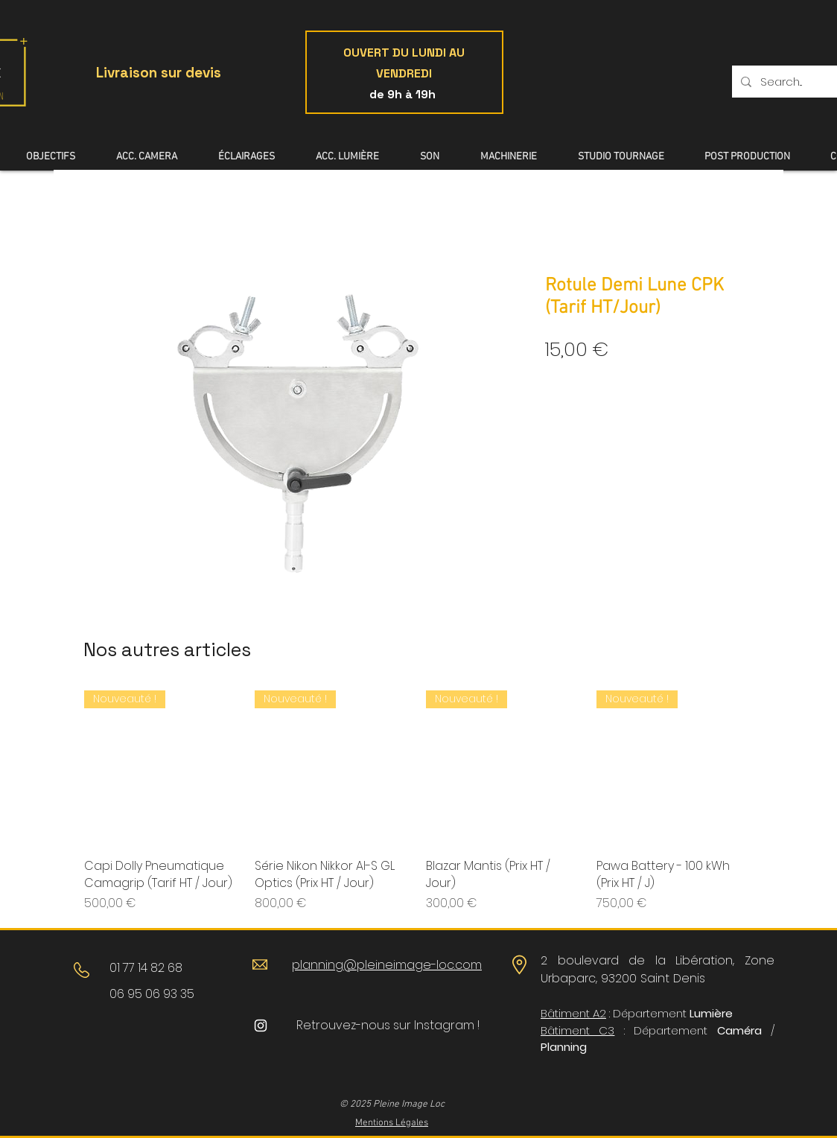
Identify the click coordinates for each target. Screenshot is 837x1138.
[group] (418, 801)
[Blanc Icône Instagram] (260, 1025)
